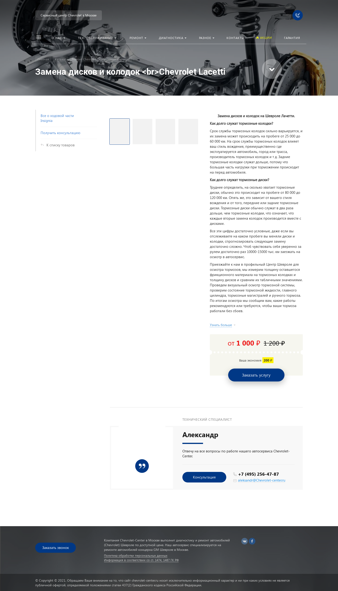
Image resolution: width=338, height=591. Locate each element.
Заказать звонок (55, 547)
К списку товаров (60, 145)
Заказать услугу (256, 375)
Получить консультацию (60, 132)
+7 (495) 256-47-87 (258, 474)
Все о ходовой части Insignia (57, 118)
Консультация (204, 477)
